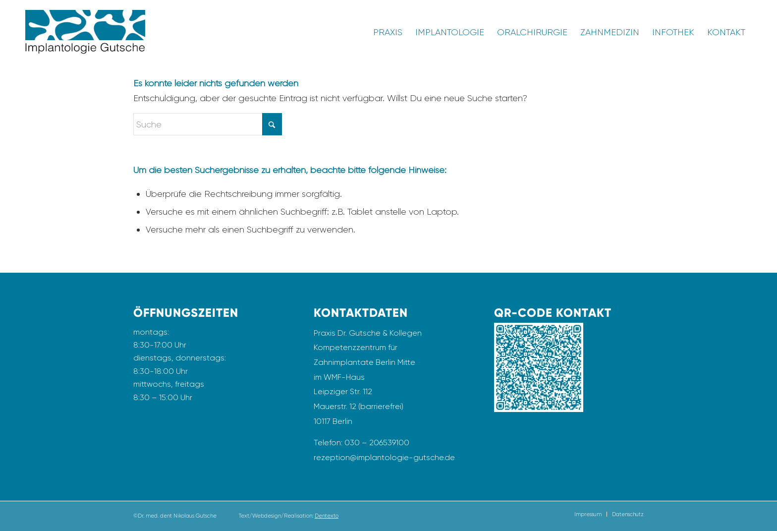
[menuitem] (388, 32)
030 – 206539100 (376, 442)
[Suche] (207, 124)
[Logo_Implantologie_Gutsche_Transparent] (85, 32)
